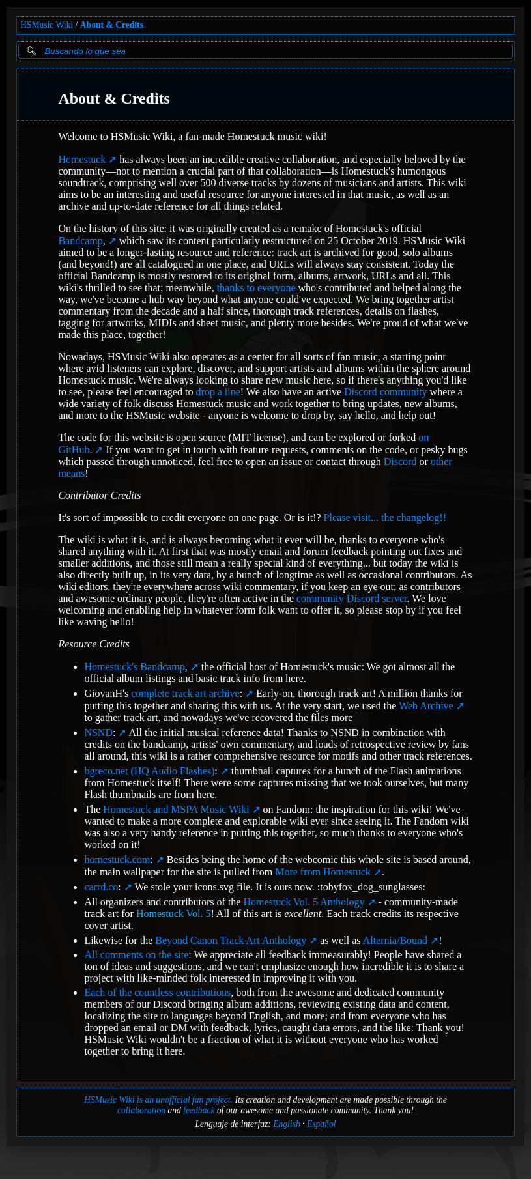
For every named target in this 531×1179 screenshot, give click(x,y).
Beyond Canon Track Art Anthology (230, 940)
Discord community (385, 391)
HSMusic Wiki (46, 25)
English (286, 1124)
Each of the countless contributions (157, 992)
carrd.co (102, 886)
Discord (400, 461)
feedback (198, 1110)
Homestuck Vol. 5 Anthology (303, 901)
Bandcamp (81, 240)
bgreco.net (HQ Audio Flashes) (150, 770)
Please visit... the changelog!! (385, 517)
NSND (99, 732)
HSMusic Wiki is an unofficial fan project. (158, 1100)
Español (321, 1124)
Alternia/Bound (395, 940)
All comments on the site (136, 954)
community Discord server (351, 598)
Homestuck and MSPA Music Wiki (176, 809)
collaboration (141, 1110)
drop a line (217, 391)
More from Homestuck (323, 871)
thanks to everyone (256, 287)
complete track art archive (186, 693)
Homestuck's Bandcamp (135, 666)
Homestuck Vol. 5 (173, 913)
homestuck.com (118, 859)
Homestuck (82, 159)
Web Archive (426, 705)
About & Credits (111, 25)
